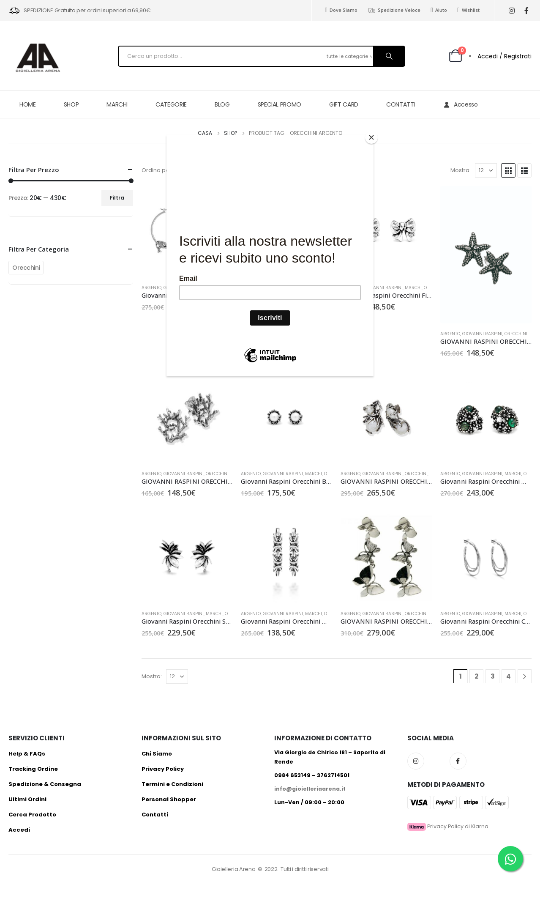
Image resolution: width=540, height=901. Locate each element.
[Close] (371, 137)
